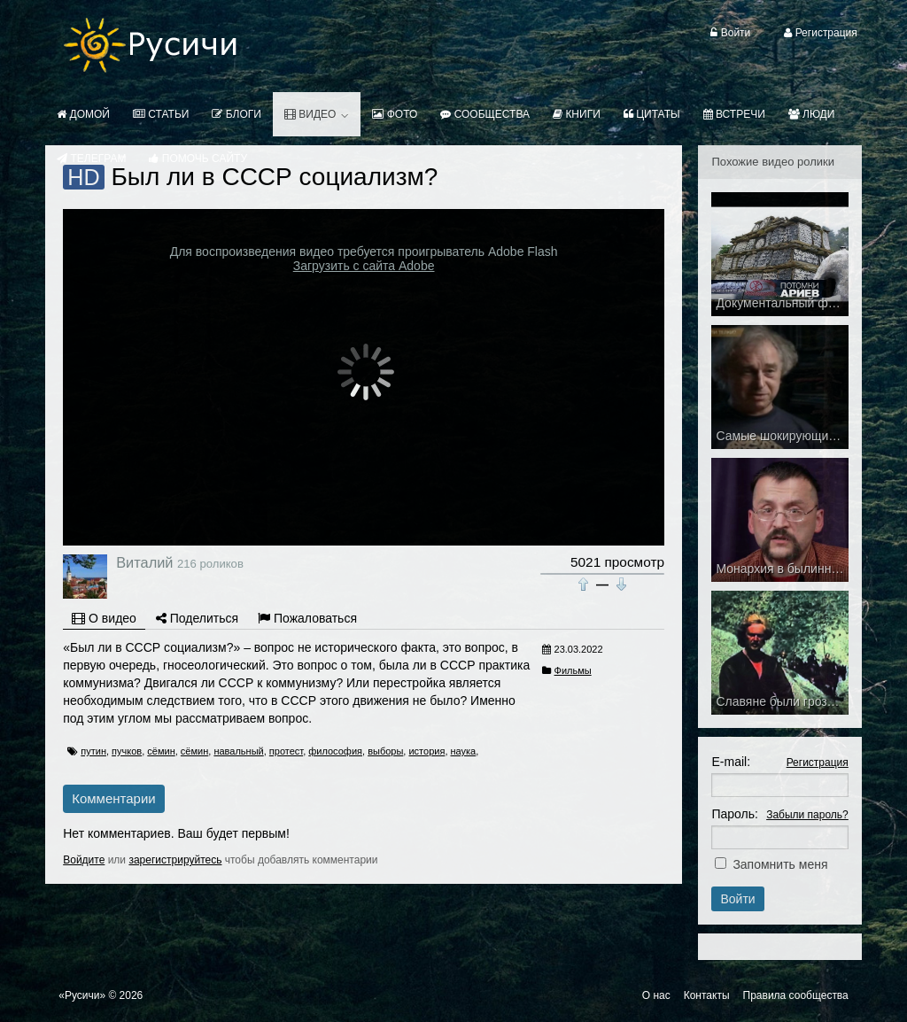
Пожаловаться (307, 618)
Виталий (144, 562)
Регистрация (818, 762)
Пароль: (734, 814)
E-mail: (730, 762)
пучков (127, 751)
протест (286, 751)
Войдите (84, 860)
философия (335, 751)
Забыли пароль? (807, 815)
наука (464, 751)
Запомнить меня (780, 864)
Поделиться (197, 618)
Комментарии (113, 798)
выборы (385, 751)
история (426, 751)
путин (93, 751)
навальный (238, 751)
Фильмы (573, 670)
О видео (104, 618)
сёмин (160, 751)
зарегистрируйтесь (174, 860)
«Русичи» (81, 995)
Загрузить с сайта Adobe (364, 266)
